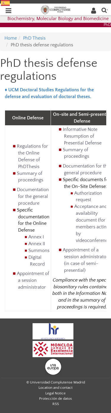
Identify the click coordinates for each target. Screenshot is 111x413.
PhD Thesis (34, 38)
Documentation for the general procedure (33, 196)
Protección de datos (55, 398)
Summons (38, 250)
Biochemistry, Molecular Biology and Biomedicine (58, 18)
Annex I (36, 237)
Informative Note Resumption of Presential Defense (82, 136)
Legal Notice (55, 393)
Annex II (36, 243)
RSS (55, 404)
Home (10, 38)
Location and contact (55, 388)
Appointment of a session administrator (33, 280)
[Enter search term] (104, 10)
